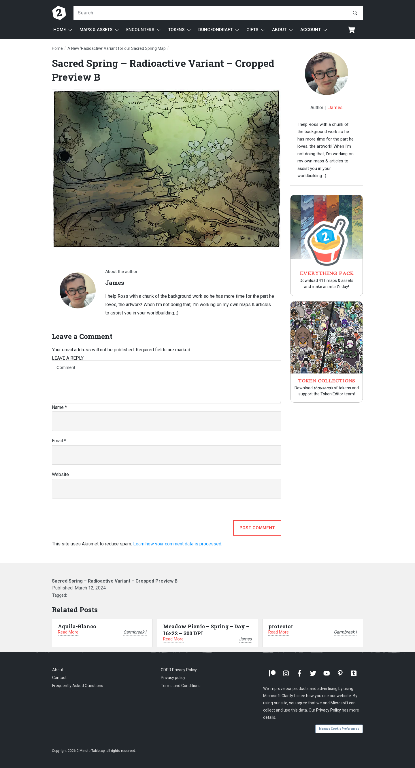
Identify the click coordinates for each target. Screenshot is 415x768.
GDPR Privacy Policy (179, 670)
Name (59, 407)
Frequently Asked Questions (77, 685)
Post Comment (257, 527)
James (335, 107)
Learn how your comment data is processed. (177, 544)
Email (59, 440)
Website (60, 474)
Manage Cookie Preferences (339, 728)
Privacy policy (173, 677)
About (57, 670)
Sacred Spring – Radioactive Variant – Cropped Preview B (115, 581)
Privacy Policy (328, 710)
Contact (59, 677)
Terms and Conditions (181, 685)
